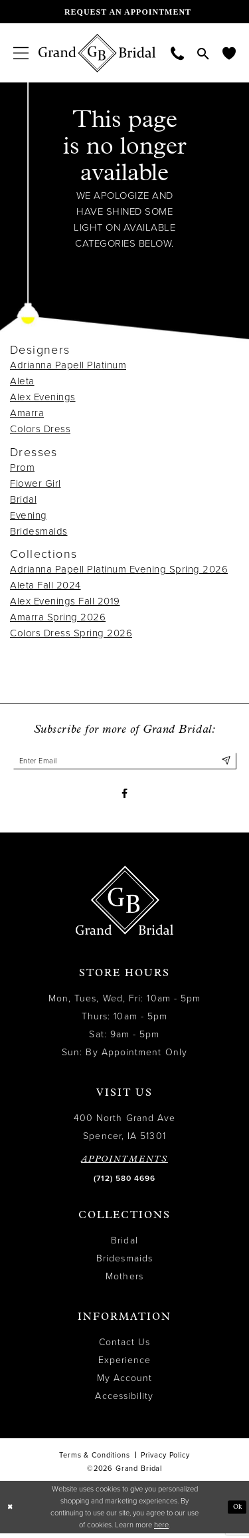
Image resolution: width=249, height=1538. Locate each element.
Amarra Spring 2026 (58, 617)
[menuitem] (21, 53)
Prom (22, 467)
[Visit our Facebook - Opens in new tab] (124, 797)
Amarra (27, 413)
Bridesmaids (39, 531)
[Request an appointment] (124, 11)
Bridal (23, 499)
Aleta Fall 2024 (45, 585)
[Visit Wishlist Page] (229, 53)
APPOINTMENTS (124, 1164)
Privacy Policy (165, 1460)
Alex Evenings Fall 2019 (65, 601)
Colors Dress (40, 429)
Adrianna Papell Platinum (68, 365)
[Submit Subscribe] (225, 762)
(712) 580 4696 (124, 1183)
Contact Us (125, 1346)
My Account (125, 1382)
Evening (28, 515)
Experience (124, 1364)
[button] (21, 53)
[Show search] (203, 53)
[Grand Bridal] (97, 53)
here (161, 1529)
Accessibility (124, 1400)
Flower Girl (35, 483)
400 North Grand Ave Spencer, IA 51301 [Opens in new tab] (125, 1131)
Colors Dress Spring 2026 (71, 633)
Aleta (22, 381)
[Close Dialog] (11, 1511)
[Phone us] (177, 53)
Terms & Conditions (94, 1460)
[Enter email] (124, 762)
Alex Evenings (43, 397)
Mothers (124, 1281)
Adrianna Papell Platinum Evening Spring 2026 (119, 569)
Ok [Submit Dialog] (236, 1511)
